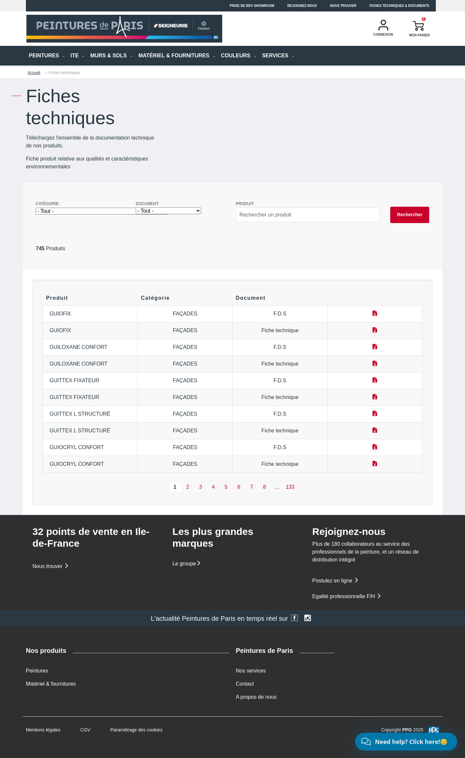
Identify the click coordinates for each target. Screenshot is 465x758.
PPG (407, 729)
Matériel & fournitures (51, 684)
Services (278, 55)
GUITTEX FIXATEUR (74, 380)
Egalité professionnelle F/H (347, 596)
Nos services (251, 670)
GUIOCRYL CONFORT (77, 447)
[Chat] (406, 741)
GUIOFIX (60, 313)
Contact (245, 684)
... (277, 487)
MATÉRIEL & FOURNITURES (176, 55)
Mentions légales (43, 729)
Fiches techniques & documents (399, 6)
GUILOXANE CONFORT (79, 347)
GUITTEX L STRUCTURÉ (80, 414)
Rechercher (409, 214)
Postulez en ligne (335, 580)
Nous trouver (343, 6)
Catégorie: (48, 203)
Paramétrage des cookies (136, 729)
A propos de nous (256, 697)
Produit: (245, 203)
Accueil (34, 72)
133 (290, 487)
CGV (85, 729)
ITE (77, 55)
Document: (147, 203)
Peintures (37, 670)
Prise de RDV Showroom (252, 6)
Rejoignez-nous (302, 6)
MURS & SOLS (111, 55)
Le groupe (186, 563)
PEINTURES (47, 55)
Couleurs (238, 55)
